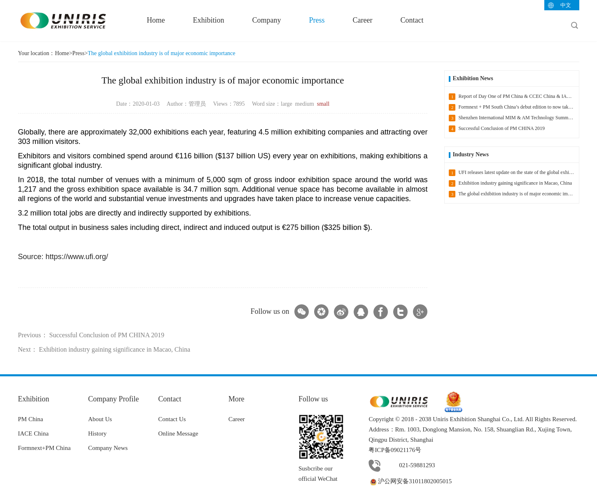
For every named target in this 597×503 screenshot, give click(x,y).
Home (156, 20)
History (97, 433)
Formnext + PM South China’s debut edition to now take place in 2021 (513, 107)
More (237, 399)
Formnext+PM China (44, 448)
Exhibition (208, 20)
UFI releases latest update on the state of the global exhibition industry (513, 172)
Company (266, 20)
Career (363, 20)
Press (317, 20)
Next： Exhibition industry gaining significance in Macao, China (104, 349)
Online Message (178, 433)
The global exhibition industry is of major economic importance (161, 53)
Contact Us (172, 419)
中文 (565, 5)
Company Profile (113, 399)
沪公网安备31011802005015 (410, 481)
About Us (100, 419)
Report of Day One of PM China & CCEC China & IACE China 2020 (513, 96)
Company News (108, 448)
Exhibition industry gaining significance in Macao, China (510, 183)
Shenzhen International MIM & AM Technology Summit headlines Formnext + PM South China (513, 118)
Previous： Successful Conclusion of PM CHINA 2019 (91, 334)
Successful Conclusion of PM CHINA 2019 (497, 128)
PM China (30, 419)
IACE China (33, 433)
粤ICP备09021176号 (394, 450)
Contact (411, 20)
